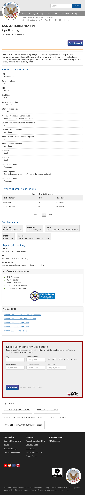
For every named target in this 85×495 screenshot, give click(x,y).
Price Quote (75, 43)
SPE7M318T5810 (9, 207)
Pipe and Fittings (10, 448)
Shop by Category (36, 13)
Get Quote (12, 387)
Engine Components (12, 452)
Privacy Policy (25, 387)
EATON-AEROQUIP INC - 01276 (17, 410)
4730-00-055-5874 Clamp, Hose (16, 327)
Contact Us (65, 13)
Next (51, 214)
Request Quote (32, 445)
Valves (6, 445)
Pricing (74, 13)
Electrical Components (13, 441)
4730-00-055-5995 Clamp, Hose (16, 323)
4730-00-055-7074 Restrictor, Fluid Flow (20, 319)
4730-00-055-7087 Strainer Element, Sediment (22, 315)
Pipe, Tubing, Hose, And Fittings (40, 17)
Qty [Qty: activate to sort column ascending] (23, 198)
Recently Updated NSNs (35, 441)
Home (24, 13)
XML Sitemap (54, 441)
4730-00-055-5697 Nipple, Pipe (16, 331)
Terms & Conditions (34, 452)
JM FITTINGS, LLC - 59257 (47, 410)
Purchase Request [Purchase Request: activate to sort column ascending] (53, 198)
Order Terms (38, 387)
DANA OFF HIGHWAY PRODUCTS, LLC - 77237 (23, 425)
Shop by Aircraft (52, 13)
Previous (35, 214)
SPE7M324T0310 (9, 202)
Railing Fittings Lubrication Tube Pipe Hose (37, 20)
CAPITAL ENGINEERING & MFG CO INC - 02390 (23, 417)
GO (76, 6)
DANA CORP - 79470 (58, 417)
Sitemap (25, 17)
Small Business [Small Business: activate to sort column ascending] (73, 198)
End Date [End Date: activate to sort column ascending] (35, 198)
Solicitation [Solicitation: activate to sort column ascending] (9, 198)
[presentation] (25, 378)
